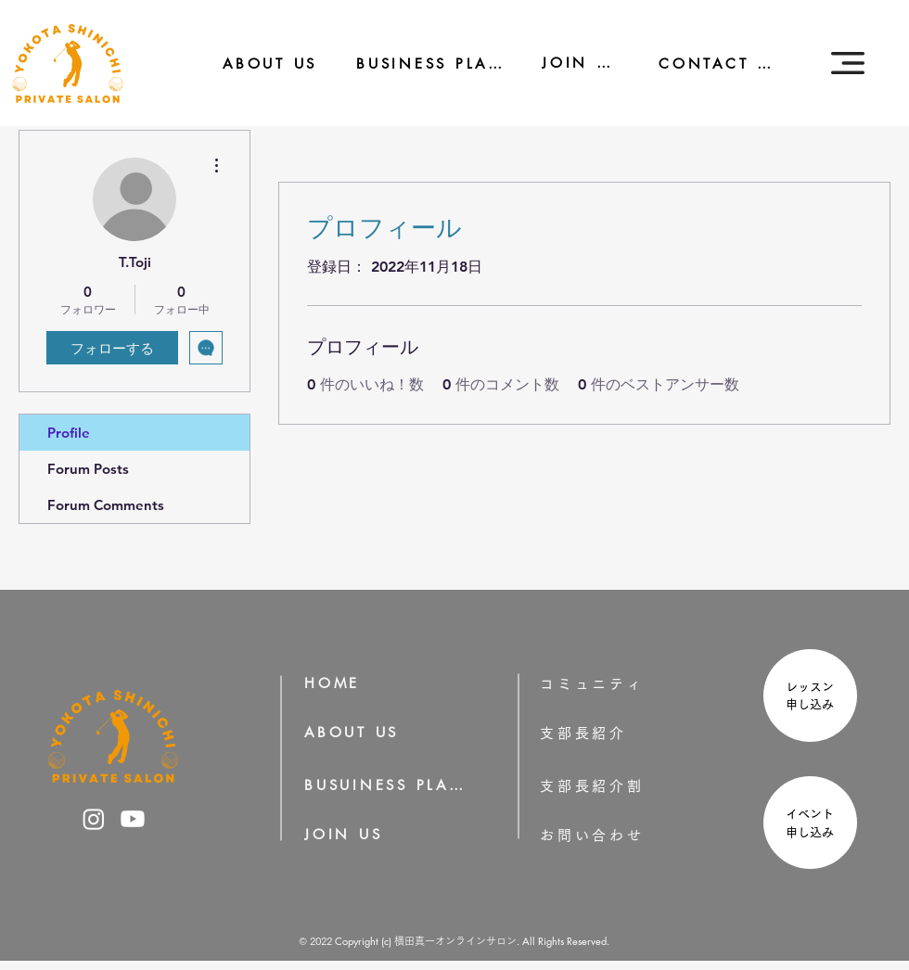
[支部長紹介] (609, 733)
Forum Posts (88, 469)
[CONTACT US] (707, 63)
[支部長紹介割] (621, 786)
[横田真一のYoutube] (133, 819)
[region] (808, 697)
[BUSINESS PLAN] (417, 63)
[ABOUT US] (257, 63)
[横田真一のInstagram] (94, 819)
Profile (68, 432)
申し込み (816, 704)
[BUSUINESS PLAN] (385, 785)
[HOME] (338, 683)
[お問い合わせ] (621, 835)
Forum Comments (105, 505)
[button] (847, 63)
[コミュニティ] (605, 684)
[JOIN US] (569, 62)
